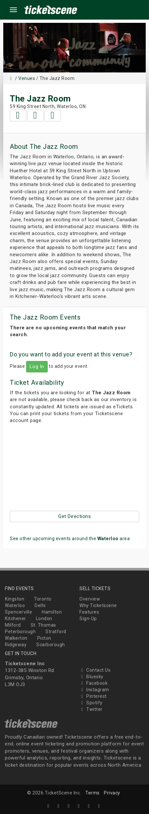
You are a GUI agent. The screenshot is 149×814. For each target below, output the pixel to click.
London (44, 618)
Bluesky (91, 676)
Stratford (55, 631)
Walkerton (16, 638)
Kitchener (15, 618)
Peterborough (20, 631)
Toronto (43, 599)
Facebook (93, 683)
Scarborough (50, 644)
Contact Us (94, 670)
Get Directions (74, 516)
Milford (13, 625)
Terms (92, 792)
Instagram (94, 689)
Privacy (112, 792)
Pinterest (93, 696)
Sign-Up (88, 618)
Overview (89, 599)
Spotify (91, 702)
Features (89, 612)
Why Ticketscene (98, 605)
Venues (26, 78)
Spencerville (18, 612)
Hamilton (52, 612)
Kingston (14, 599)
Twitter (91, 709)
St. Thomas (43, 625)
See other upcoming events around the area (70, 538)
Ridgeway (15, 644)
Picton (44, 638)
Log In (37, 366)
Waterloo (15, 605)
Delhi (40, 605)
